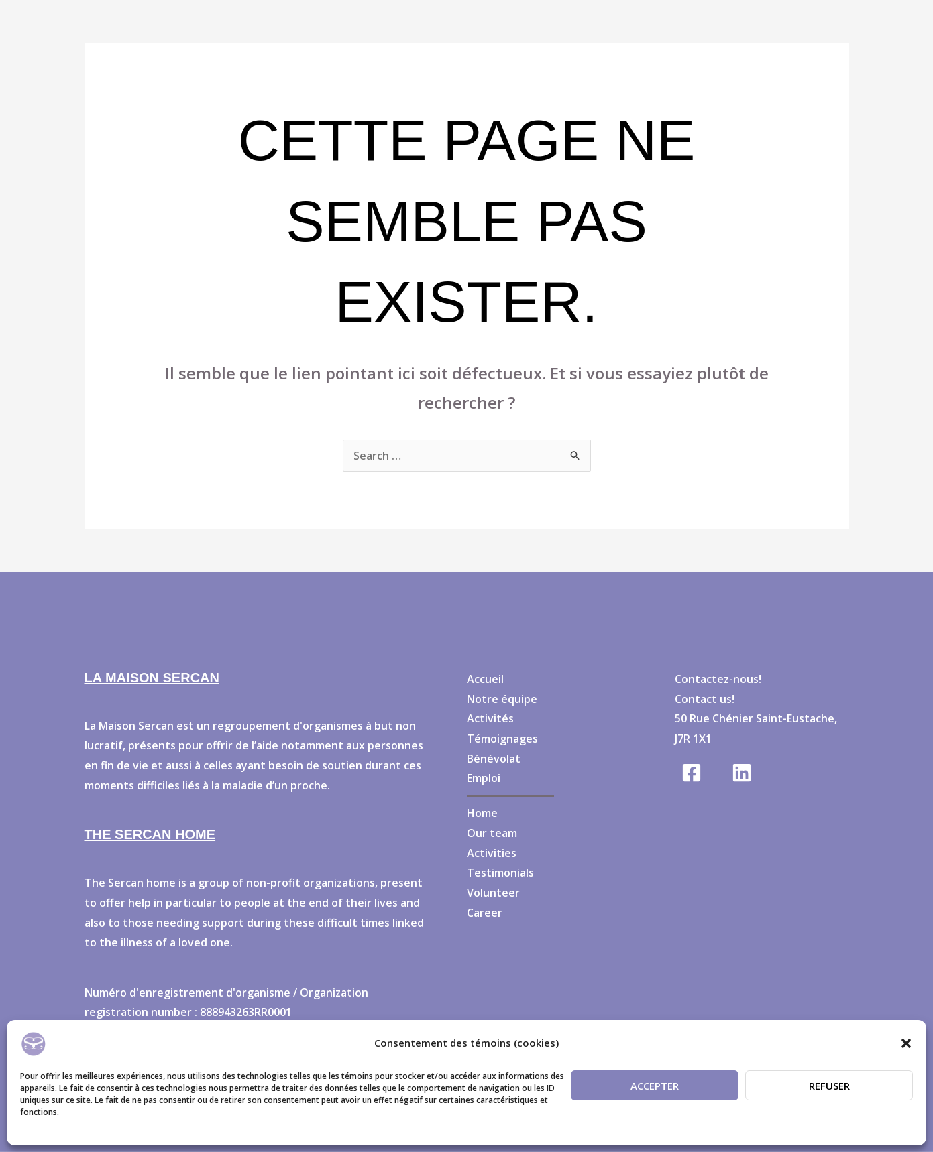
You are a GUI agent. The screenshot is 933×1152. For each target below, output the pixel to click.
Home (482, 813)
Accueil (485, 678)
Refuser (829, 1085)
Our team (492, 833)
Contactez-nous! (718, 678)
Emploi (483, 778)
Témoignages (502, 738)
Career (484, 912)
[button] (906, 1043)
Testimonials (500, 872)
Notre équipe (502, 699)
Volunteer (493, 892)
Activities (491, 853)
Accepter (654, 1085)
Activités (490, 718)
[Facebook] (691, 772)
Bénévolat (493, 758)
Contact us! (704, 699)
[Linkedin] (742, 772)
